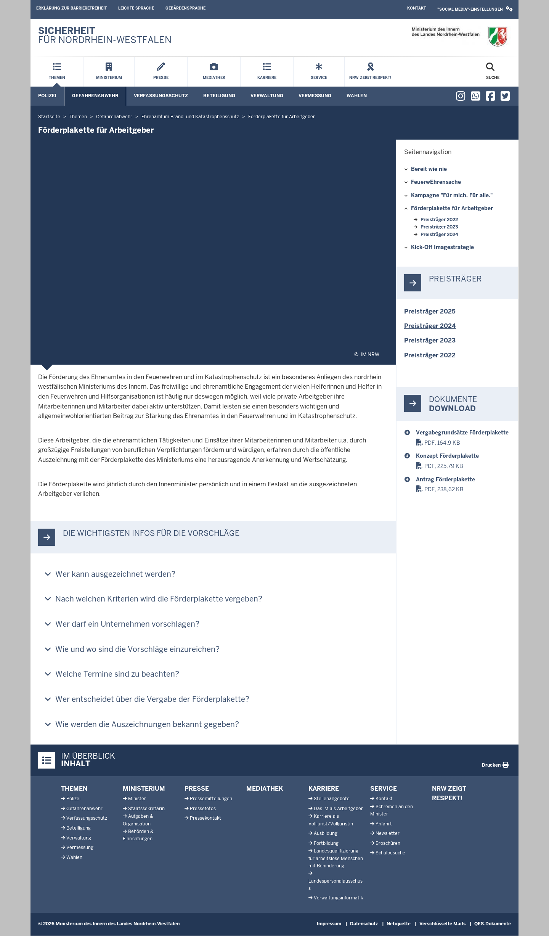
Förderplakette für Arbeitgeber (452, 208)
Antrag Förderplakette (445, 479)
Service (383, 789)
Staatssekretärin (146, 809)
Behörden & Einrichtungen (138, 835)
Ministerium (144, 789)
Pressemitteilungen (211, 799)
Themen (74, 789)
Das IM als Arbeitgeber (338, 809)
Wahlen (357, 96)
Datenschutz (364, 924)
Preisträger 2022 (439, 220)
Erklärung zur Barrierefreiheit (71, 8)
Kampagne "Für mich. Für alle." (452, 195)
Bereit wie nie (429, 169)
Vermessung (315, 96)
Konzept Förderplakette (447, 455)
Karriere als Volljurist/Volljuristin (330, 820)
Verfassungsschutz (161, 96)
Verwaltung (266, 96)
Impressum (329, 924)
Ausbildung (325, 833)
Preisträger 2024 (439, 235)
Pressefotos (203, 809)
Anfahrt (384, 824)
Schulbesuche (390, 853)
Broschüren (388, 843)
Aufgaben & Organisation (138, 820)
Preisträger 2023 (439, 227)
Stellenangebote (332, 799)
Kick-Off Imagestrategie (442, 247)
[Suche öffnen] (492, 72)
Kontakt (416, 8)
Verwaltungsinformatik (338, 898)
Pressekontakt (205, 818)
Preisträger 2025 (430, 311)
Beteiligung (219, 96)
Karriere (323, 789)
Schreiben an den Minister (391, 810)
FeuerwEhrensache (436, 182)
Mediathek (264, 789)
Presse (197, 789)
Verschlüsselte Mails (442, 924)
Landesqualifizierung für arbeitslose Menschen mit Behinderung (335, 858)
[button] (475, 9)
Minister (137, 799)
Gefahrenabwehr (95, 96)
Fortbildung (326, 843)
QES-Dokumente (492, 924)
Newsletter (388, 833)
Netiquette (399, 924)
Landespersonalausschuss (335, 884)
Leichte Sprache (136, 8)
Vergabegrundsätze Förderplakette (462, 432)
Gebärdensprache (185, 8)
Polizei (47, 96)
